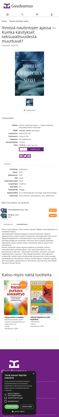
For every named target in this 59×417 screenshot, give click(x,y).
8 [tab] (40, 340)
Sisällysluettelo (29, 110)
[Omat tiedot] (51, 14)
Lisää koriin (35, 149)
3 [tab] (24, 340)
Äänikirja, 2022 (13, 215)
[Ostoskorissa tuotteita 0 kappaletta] (36, 15)
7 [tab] (37, 340)
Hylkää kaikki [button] (27, 407)
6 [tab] (34, 340)
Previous (1, 309)
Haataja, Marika (25, 130)
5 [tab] (30, 340)
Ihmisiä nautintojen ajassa (19, 21)
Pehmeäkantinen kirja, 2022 (18, 210)
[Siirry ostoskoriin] (36, 14)
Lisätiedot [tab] (7, 164)
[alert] (19, 393)
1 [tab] (17, 340)
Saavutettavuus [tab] (22, 224)
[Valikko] (7, 14)
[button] (19, 411)
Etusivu (4, 21)
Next (56, 309)
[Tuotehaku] (22, 14)
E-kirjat (21, 190)
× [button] (33, 373)
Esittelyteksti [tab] (8, 224)
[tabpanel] (16, 305)
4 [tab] (27, 340)
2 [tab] (20, 340)
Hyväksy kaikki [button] (11, 407)
